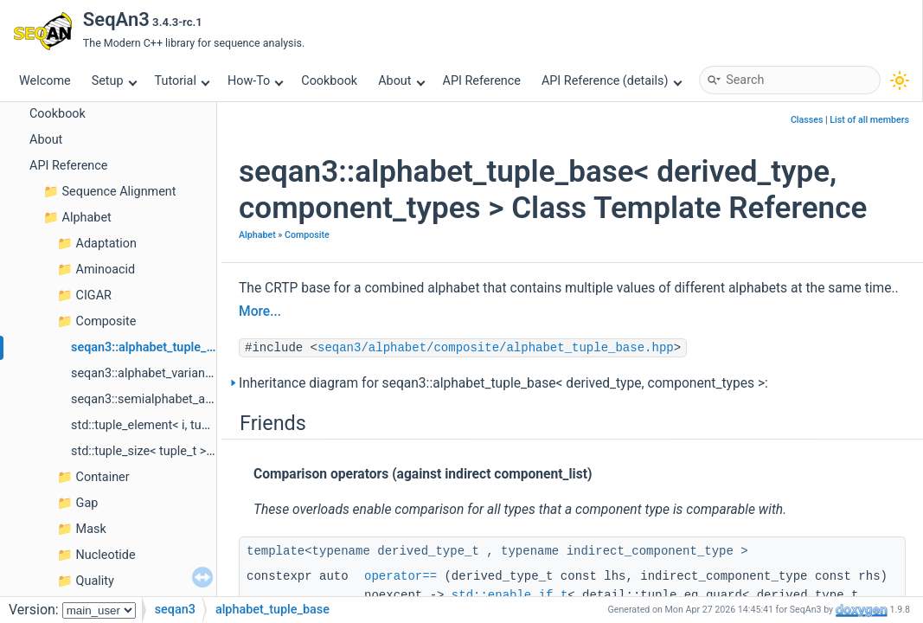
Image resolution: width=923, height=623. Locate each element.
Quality (95, 581)
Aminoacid (106, 269)
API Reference (482, 81)
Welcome (45, 81)
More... (260, 311)
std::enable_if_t (509, 595)
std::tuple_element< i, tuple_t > (154, 425)
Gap (87, 503)
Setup (114, 81)
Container (103, 477)
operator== (400, 576)
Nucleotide (106, 555)
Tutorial (182, 81)
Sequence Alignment (119, 191)
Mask (91, 529)
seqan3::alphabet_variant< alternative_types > (196, 373)
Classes (807, 119)
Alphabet (87, 217)
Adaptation (106, 243)
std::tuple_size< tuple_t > (138, 451)
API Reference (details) (612, 81)
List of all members (869, 119)
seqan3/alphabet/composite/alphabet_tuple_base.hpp (495, 348)
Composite (106, 321)
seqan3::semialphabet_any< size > (165, 399)
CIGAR (94, 295)
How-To (256, 81)
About (401, 81)
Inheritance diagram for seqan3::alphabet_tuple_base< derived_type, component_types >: (503, 383)
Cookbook (329, 81)
